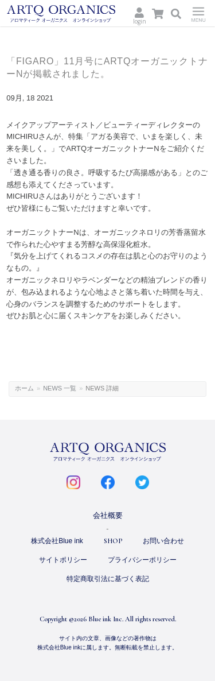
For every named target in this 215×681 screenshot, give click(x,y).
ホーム (24, 388)
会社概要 (108, 515)
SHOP (113, 541)
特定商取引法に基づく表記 (108, 579)
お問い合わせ (163, 541)
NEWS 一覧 (59, 388)
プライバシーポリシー (142, 560)
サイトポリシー (63, 560)
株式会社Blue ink (57, 541)
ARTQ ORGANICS (63, 13)
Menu (198, 13)
